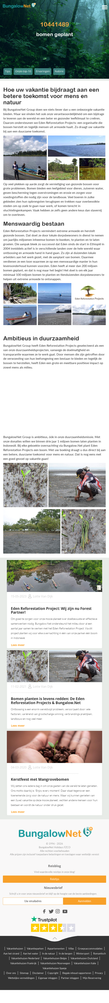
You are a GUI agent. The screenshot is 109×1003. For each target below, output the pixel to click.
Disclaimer (38, 973)
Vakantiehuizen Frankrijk (23, 963)
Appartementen (55, 948)
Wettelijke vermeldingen (21, 977)
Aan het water (30, 953)
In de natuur (48, 953)
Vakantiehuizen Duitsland (84, 958)
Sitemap (24, 973)
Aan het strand (11, 953)
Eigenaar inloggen (47, 977)
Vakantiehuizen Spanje (55, 968)
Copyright (53, 973)
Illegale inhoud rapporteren (76, 973)
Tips (7, 71)
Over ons (11, 973)
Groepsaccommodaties (90, 948)
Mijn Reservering (92, 977)
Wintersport (82, 953)
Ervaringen (43, 71)
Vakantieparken (35, 948)
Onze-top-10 (23, 71)
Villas (71, 948)
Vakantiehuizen (15, 948)
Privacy (99, 973)
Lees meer (18, 645)
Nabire (59, 71)
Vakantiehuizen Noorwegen (55, 963)
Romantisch (99, 953)
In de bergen (65, 953)
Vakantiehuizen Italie (85, 963)
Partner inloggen (70, 977)
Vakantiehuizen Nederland (25, 958)
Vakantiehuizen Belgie (55, 958)
